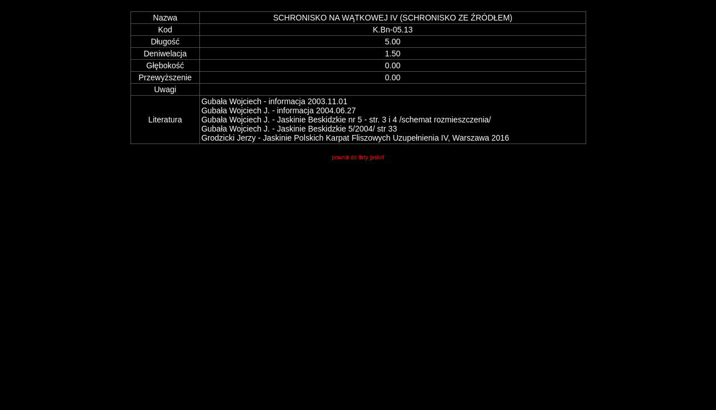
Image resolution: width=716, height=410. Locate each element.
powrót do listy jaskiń (358, 157)
